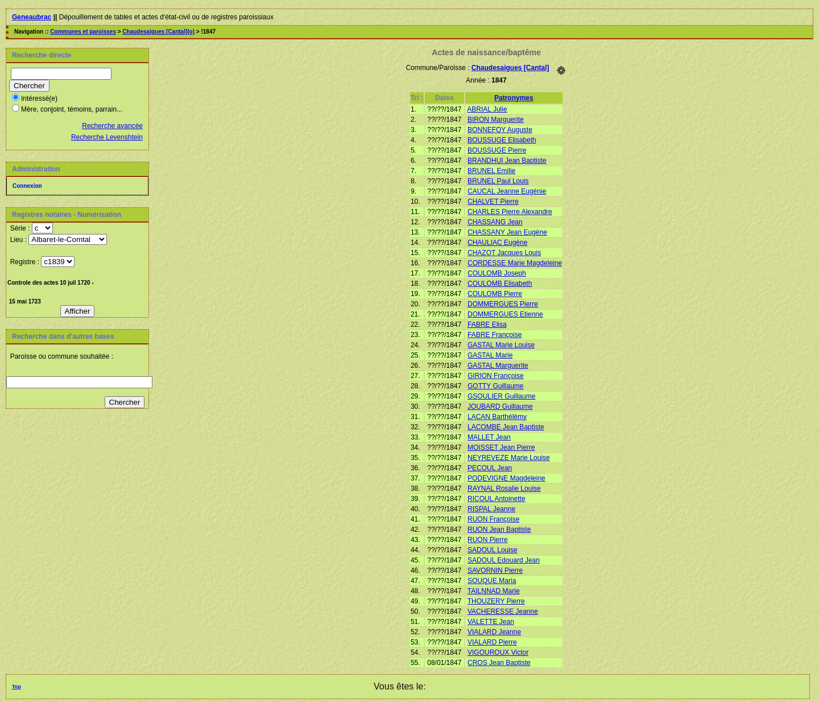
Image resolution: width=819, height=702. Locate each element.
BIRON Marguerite (496, 120)
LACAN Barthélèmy (497, 417)
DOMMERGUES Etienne (505, 314)
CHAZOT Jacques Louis (504, 253)
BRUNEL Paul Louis (498, 181)
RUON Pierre (488, 540)
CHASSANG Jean (495, 222)
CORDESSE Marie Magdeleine (515, 263)
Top (16, 686)
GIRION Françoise (496, 376)
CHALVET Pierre (493, 202)
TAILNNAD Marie (494, 591)
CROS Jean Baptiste (499, 663)
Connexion (27, 186)
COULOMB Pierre (495, 294)
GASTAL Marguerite (498, 366)
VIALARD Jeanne (494, 632)
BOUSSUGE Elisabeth (502, 140)
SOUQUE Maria (492, 581)
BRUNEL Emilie (491, 171)
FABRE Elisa (487, 325)
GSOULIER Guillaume (501, 396)
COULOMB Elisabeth (500, 284)
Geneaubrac (31, 17)
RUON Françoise (493, 519)
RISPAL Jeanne (491, 509)
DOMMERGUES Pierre (503, 304)
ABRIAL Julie (487, 109)
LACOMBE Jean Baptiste (506, 427)
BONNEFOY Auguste (500, 130)
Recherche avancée (112, 126)
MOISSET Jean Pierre (501, 447)
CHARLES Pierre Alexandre (510, 212)
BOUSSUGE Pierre (497, 150)
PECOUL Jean (490, 468)
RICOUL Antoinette (497, 499)
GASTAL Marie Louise (501, 345)
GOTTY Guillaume (495, 386)
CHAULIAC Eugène (497, 243)
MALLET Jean (489, 437)
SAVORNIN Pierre (495, 570)
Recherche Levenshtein (107, 137)
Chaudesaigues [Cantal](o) (158, 31)
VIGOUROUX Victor (498, 652)
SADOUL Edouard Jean (504, 560)
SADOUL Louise (493, 550)
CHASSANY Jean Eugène (507, 232)
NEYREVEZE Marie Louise (509, 458)
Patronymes (513, 98)
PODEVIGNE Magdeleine (506, 478)
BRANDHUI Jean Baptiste (507, 161)
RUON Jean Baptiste (499, 529)
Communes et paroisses (83, 31)
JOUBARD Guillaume (500, 406)
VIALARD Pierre (492, 642)
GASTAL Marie (490, 355)
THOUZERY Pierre (496, 601)
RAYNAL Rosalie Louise (504, 488)
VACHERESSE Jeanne (503, 611)
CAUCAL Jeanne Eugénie (507, 191)
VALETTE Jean (491, 622)
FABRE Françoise (495, 335)
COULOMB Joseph (497, 273)
